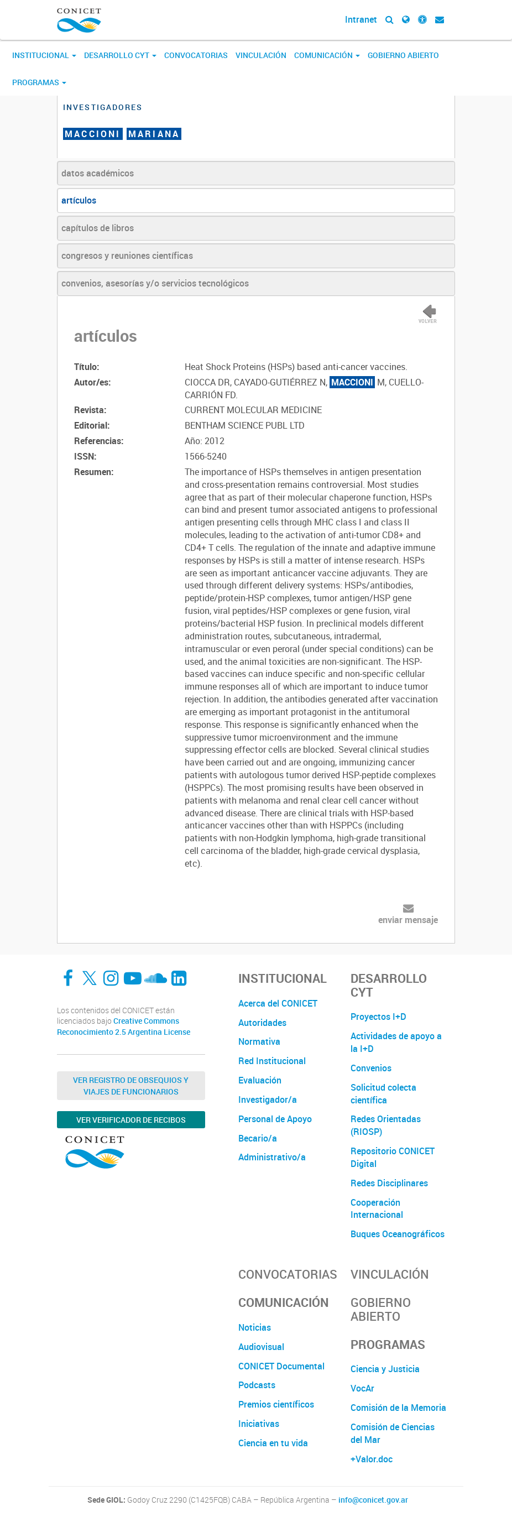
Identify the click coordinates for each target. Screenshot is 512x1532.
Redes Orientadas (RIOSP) (386, 1125)
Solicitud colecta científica (383, 1093)
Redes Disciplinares (389, 1183)
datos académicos (97, 173)
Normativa (259, 1041)
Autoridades (262, 1023)
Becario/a (257, 1138)
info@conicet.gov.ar (373, 1500)
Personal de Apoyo (275, 1119)
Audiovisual (261, 1347)
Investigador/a (267, 1099)
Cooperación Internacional (377, 1208)
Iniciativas (258, 1424)
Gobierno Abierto (403, 55)
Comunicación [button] (327, 55)
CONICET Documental (281, 1366)
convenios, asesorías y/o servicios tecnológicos (155, 283)
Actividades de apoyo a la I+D (396, 1042)
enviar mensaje (408, 920)
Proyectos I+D (378, 1016)
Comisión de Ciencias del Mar (393, 1433)
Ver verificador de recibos (131, 1119)
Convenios (371, 1068)
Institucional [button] (44, 55)
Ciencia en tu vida (273, 1443)
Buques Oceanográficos (398, 1234)
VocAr (362, 1388)
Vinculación (261, 55)
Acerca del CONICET (277, 1003)
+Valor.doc (372, 1459)
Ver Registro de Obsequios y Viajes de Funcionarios (131, 1086)
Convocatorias (196, 55)
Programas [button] (39, 82)
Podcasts (256, 1385)
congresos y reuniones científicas (127, 255)
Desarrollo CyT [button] (120, 55)
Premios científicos (276, 1404)
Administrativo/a (272, 1157)
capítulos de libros (97, 228)
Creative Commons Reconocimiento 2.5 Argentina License (123, 1026)
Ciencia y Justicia (385, 1369)
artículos (78, 200)
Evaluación (259, 1080)
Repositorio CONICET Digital (393, 1157)
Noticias (254, 1327)
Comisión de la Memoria (398, 1407)
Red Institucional (272, 1061)
